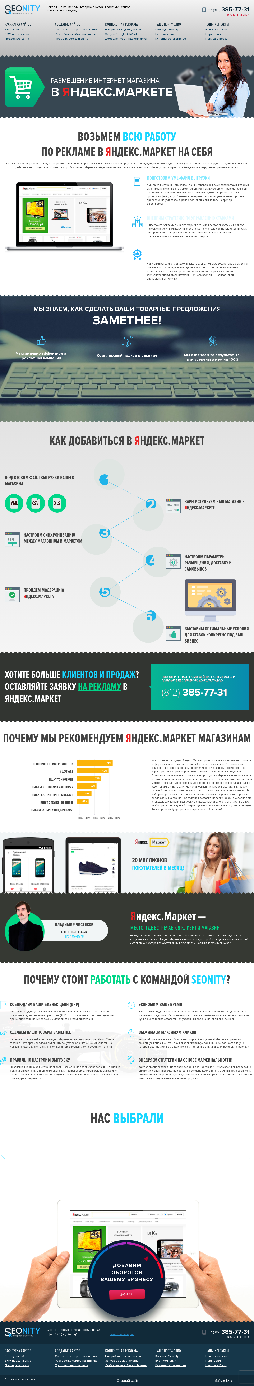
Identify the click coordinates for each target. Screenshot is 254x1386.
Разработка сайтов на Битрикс (76, 34)
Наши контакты (217, 24)
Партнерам (213, 34)
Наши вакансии (216, 29)
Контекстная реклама (121, 24)
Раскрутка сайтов (18, 24)
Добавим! (127, 1294)
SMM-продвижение (18, 34)
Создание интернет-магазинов (76, 29)
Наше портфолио (168, 24)
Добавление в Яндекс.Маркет (126, 38)
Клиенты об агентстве (170, 38)
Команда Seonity (167, 29)
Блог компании (165, 34)
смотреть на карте (122, 1334)
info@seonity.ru (74, 936)
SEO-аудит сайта (16, 29)
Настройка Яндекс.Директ (123, 29)
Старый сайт (127, 1380)
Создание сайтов (67, 24)
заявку (85, 687)
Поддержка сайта (17, 38)
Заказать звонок (238, 14)
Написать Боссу (216, 38)
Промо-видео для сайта (71, 38)
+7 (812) (228, 10)
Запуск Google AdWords (121, 34)
